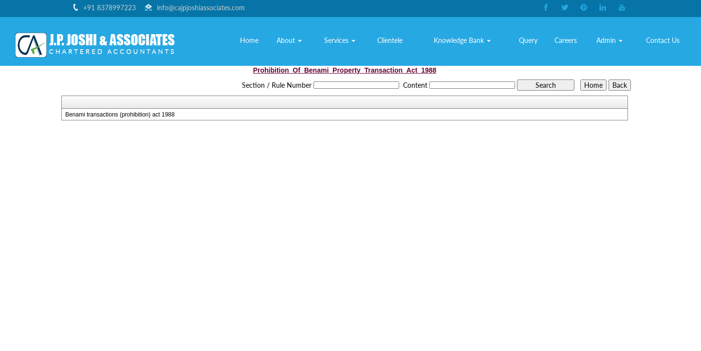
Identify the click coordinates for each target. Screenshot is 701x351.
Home (257, 41)
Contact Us (664, 41)
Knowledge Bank (466, 41)
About (297, 41)
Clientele (395, 41)
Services (346, 41)
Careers (568, 41)
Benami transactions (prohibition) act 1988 (120, 114)
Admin (611, 41)
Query (531, 41)
